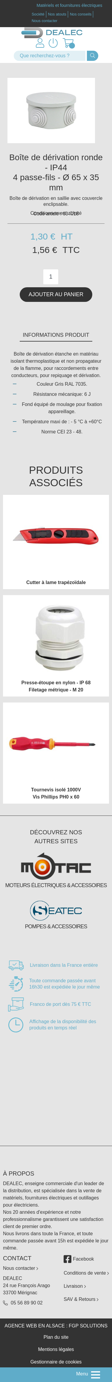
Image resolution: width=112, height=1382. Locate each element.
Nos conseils (81, 14)
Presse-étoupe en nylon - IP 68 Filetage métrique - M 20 (56, 686)
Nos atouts (57, 14)
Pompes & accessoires (56, 926)
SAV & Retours (81, 1299)
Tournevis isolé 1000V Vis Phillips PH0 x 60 (56, 793)
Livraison (75, 1286)
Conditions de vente (86, 1273)
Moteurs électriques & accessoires (56, 885)
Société (38, 14)
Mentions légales (56, 1349)
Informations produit (56, 335)
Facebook (79, 1259)
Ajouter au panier (56, 294)
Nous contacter (44, 20)
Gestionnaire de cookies (56, 1362)
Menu (82, 1373)
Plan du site (56, 1337)
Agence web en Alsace (34, 1325)
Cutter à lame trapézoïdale (56, 582)
